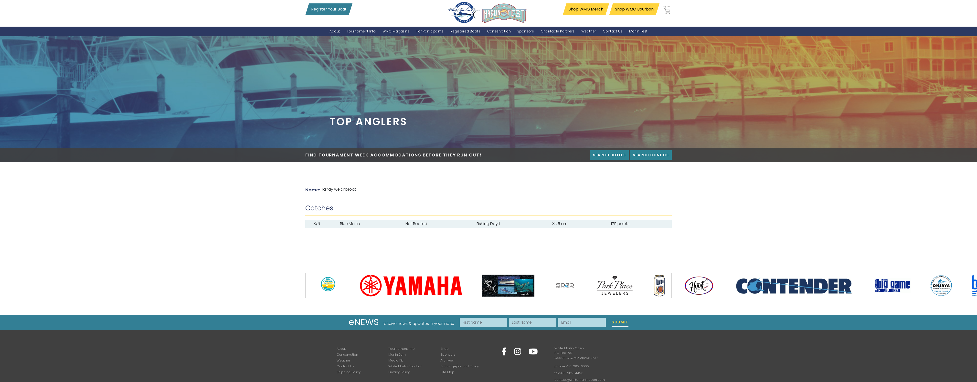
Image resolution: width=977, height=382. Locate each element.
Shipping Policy (349, 372)
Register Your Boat (329, 9)
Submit (620, 322)
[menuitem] (334, 31)
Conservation (347, 354)
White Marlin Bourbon (405, 366)
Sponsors (448, 354)
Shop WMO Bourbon (634, 9)
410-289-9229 (577, 366)
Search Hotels (609, 155)
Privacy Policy (399, 372)
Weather (343, 360)
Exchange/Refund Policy (459, 366)
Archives (447, 360)
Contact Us (345, 366)
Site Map (447, 372)
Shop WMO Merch (586, 9)
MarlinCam (397, 354)
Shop (444, 348)
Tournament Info (401, 348)
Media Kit (395, 360)
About (341, 348)
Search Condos (651, 155)
